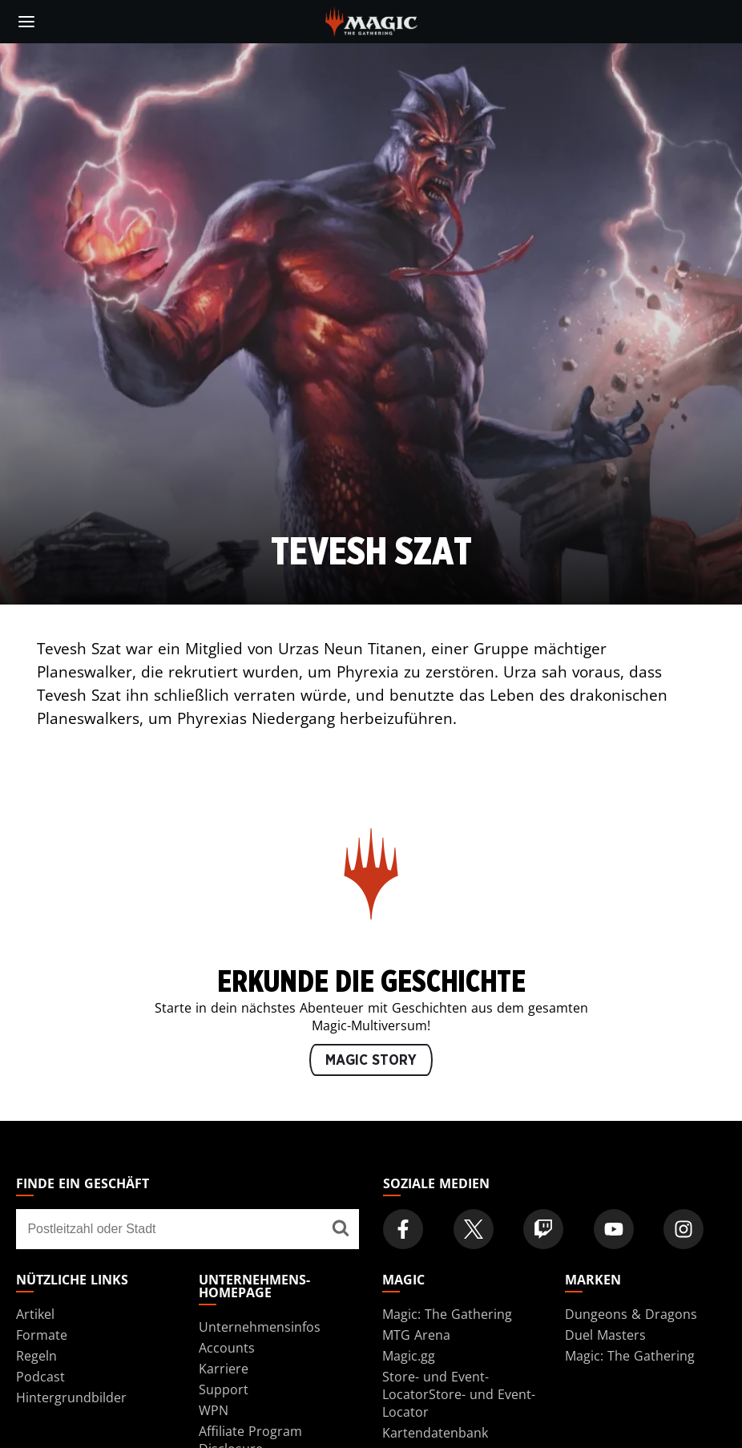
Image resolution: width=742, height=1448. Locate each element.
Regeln (36, 1356)
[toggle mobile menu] (26, 21)
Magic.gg (408, 1356)
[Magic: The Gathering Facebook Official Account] (403, 1229)
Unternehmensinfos (260, 1327)
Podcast (40, 1376)
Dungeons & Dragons (631, 1314)
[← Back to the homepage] (371, 20)
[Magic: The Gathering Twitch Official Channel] (543, 1229)
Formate (41, 1335)
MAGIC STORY (371, 1061)
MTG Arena (416, 1335)
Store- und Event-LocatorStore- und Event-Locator (458, 1394)
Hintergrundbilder (71, 1397)
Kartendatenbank (435, 1433)
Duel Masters (605, 1335)
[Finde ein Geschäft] (340, 1229)
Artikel (35, 1314)
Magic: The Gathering (447, 1314)
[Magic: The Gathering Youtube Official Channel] (614, 1229)
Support (223, 1389)
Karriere (223, 1368)
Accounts (227, 1348)
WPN (213, 1410)
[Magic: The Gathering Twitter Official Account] (474, 1229)
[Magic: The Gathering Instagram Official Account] (683, 1229)
